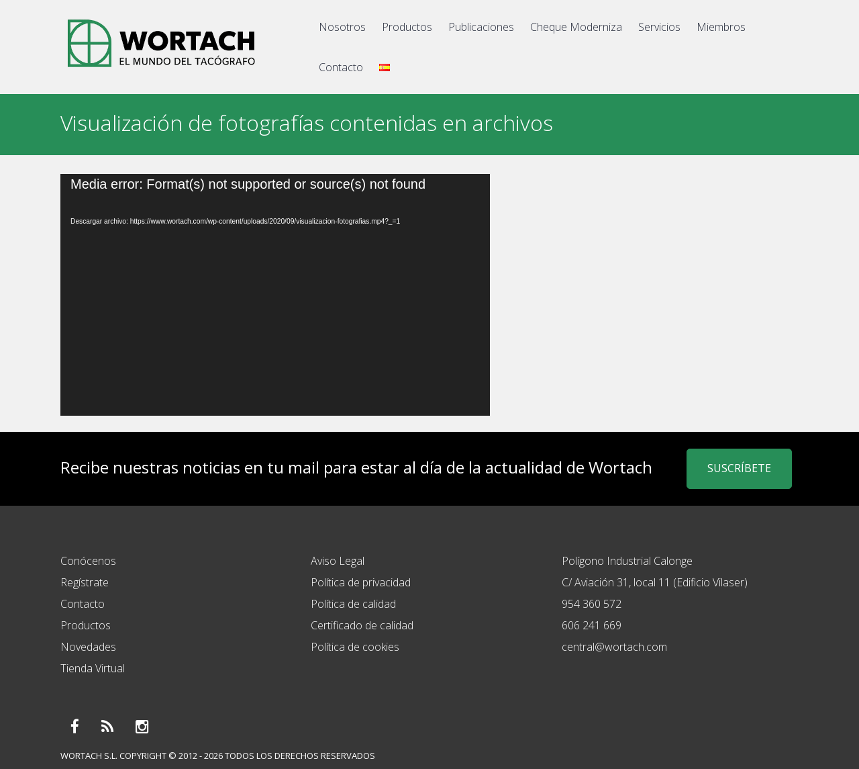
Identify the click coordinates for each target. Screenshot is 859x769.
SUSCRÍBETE (739, 468)
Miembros (721, 26)
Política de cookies (355, 646)
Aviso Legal (337, 560)
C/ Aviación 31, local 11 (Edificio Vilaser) (655, 582)
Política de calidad (353, 603)
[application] (275, 295)
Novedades (88, 646)
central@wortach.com (614, 646)
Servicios (659, 26)
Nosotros (342, 26)
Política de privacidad (361, 582)
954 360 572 (591, 603)
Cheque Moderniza (576, 26)
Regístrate (84, 582)
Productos (407, 26)
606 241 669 (591, 625)
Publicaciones (481, 26)
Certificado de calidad (362, 625)
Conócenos (88, 560)
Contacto (341, 67)
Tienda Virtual (92, 668)
